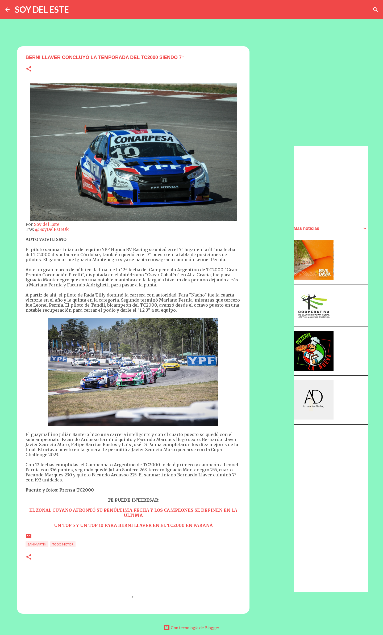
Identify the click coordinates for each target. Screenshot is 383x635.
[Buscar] (375, 9)
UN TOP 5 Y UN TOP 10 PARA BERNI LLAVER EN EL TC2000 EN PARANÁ (133, 525)
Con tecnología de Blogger (191, 627)
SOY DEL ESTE (42, 9)
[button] (29, 69)
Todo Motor (62, 544)
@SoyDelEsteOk (52, 229)
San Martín (37, 544)
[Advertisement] (276, 296)
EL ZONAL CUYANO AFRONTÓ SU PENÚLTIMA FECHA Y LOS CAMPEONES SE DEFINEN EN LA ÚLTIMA (133, 512)
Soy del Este (46, 224)
